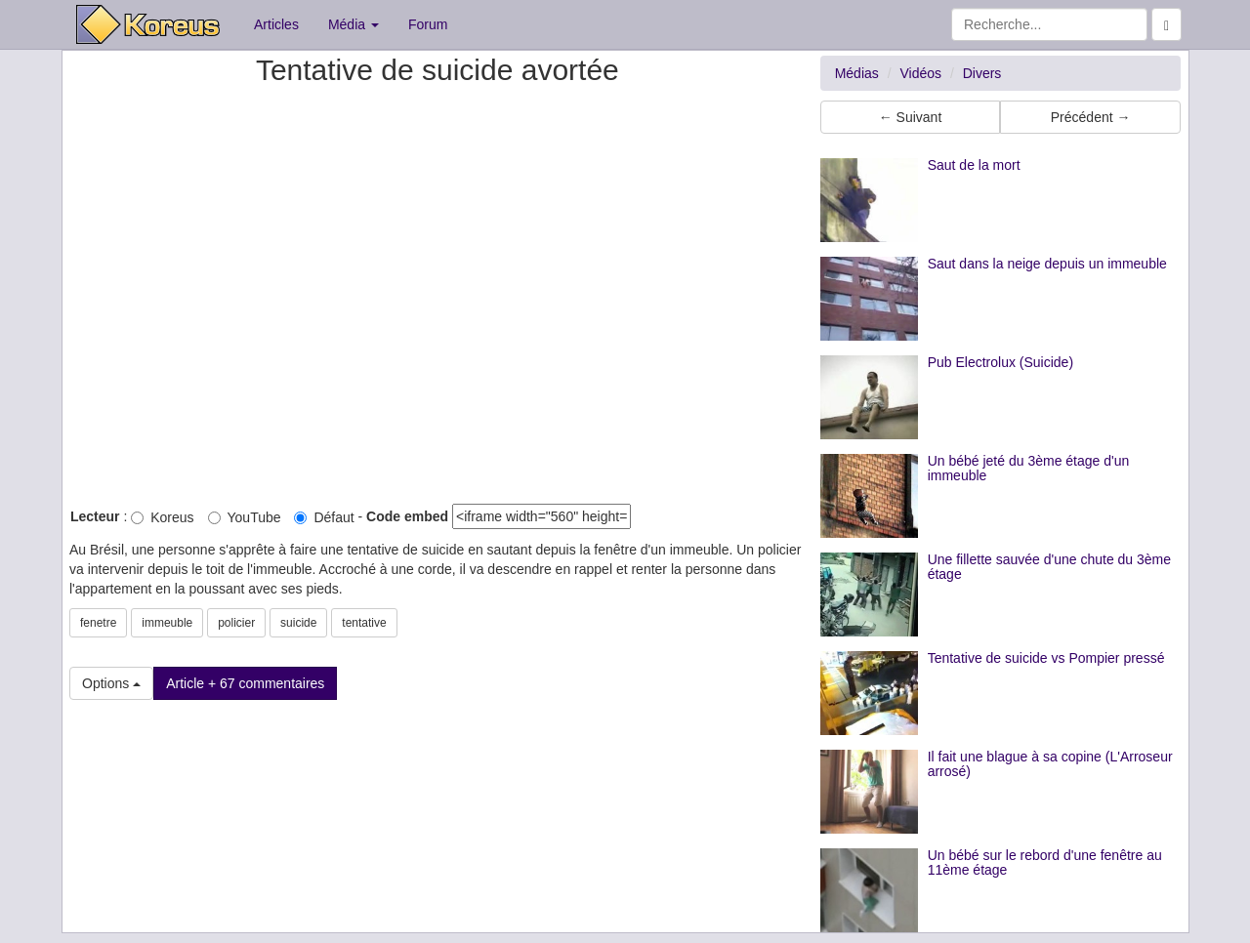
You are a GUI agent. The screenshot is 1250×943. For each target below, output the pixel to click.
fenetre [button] (98, 623)
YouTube (244, 517)
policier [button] (236, 623)
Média (353, 24)
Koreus (162, 517)
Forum (427, 24)
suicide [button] (298, 623)
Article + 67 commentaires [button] (245, 683)
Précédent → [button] (1091, 117)
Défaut (324, 517)
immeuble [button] (167, 623)
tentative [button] (364, 623)
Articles (276, 24)
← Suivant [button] (910, 117)
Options (111, 683)
